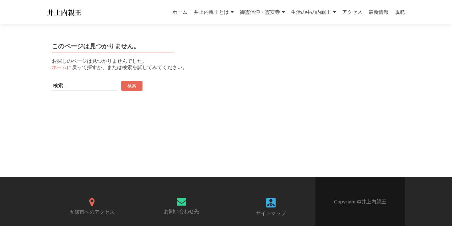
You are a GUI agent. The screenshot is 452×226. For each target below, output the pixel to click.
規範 (400, 12)
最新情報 (379, 12)
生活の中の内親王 (311, 12)
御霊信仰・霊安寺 (260, 12)
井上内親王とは (211, 12)
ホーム (179, 12)
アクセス (352, 12)
